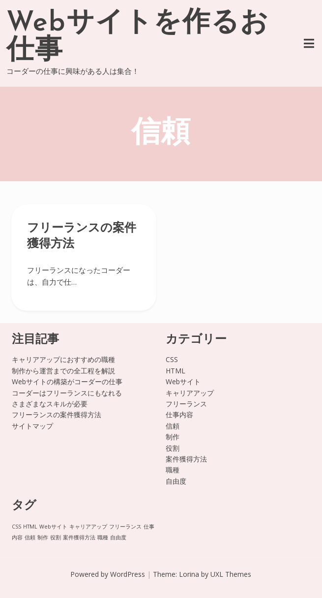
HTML (175, 370)
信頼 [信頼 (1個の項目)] (30, 537)
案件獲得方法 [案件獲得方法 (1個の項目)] (79, 537)
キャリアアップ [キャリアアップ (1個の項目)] (88, 526)
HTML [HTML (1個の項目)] (30, 526)
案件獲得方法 (186, 459)
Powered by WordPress (107, 574)
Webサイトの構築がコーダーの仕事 (67, 381)
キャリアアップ (190, 393)
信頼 (172, 426)
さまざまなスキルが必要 (50, 403)
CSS (172, 359)
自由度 (176, 481)
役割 (172, 448)
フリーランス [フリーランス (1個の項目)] (125, 526)
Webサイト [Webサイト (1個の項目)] (53, 526)
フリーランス (186, 403)
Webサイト (183, 381)
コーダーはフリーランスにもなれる (67, 393)
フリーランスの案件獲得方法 (56, 414)
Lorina (189, 574)
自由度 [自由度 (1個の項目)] (118, 537)
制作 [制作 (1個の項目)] (42, 537)
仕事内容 (179, 414)
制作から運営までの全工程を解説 (63, 370)
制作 (172, 436)
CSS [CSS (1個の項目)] (16, 526)
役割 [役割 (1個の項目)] (55, 537)
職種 (172, 469)
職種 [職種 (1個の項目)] (102, 537)
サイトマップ (32, 426)
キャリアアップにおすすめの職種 (63, 359)
